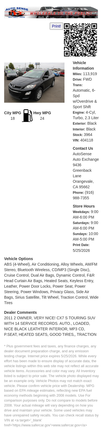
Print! (56, 26)
